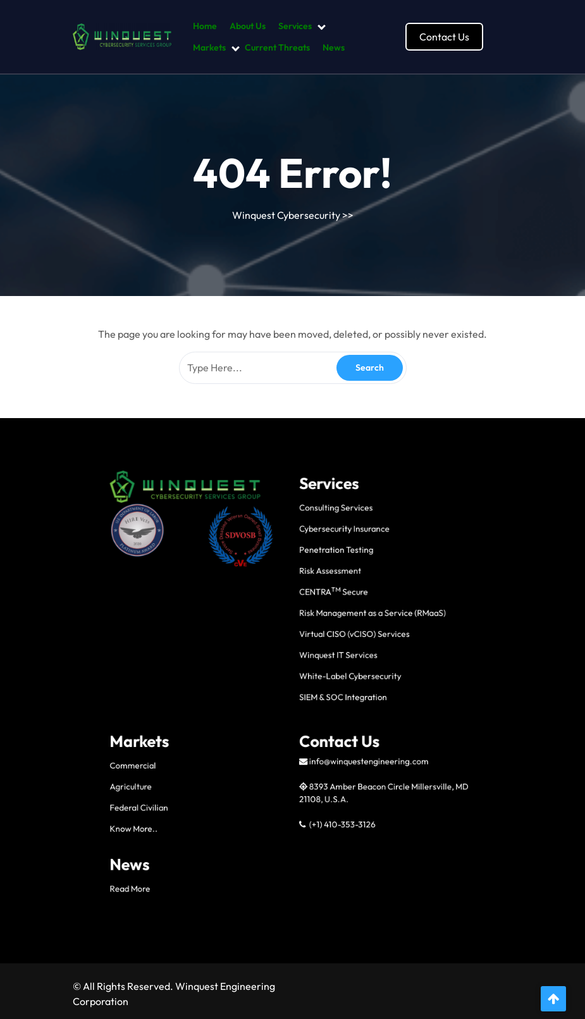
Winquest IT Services (315, 707)
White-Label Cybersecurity (320, 717)
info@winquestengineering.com (327, 760)
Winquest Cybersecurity (286, 215)
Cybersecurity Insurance (317, 644)
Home (205, 26)
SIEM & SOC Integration (317, 728)
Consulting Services (313, 633)
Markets (209, 47)
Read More (211, 823)
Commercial (212, 762)
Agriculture (211, 772)
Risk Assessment (310, 665)
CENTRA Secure (312, 676)
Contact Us (444, 36)
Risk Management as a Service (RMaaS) (331, 686)
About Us (248, 26)
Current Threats (277, 47)
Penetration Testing (313, 655)
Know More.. (213, 793)
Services (295, 26)
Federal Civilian (215, 783)
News (334, 47)
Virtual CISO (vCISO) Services (322, 697)
